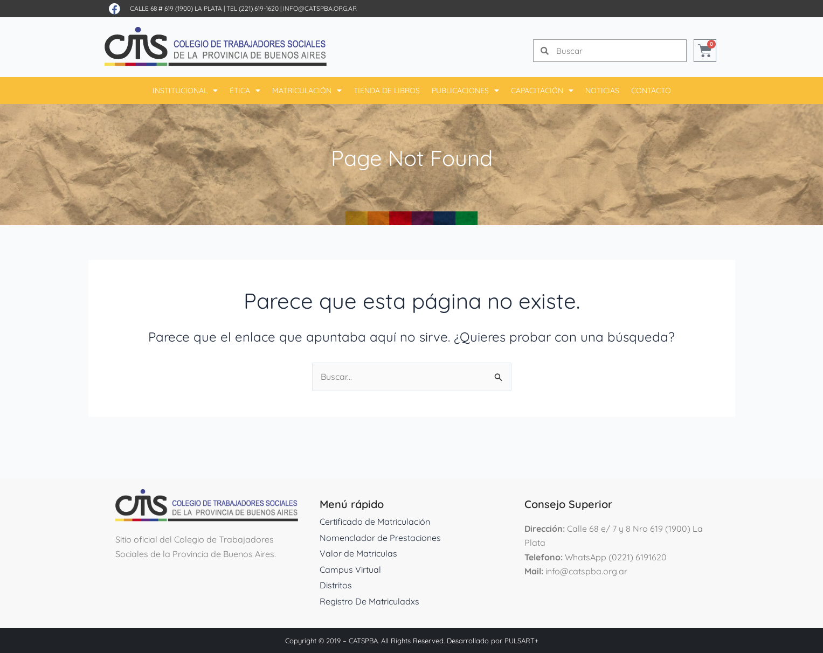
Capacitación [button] (542, 90)
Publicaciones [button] (465, 90)
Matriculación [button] (307, 90)
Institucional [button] (185, 90)
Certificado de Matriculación (375, 521)
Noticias (602, 90)
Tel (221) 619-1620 (252, 8)
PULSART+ (521, 640)
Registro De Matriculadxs (369, 601)
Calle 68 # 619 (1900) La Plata (176, 8)
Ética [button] (245, 90)
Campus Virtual (350, 569)
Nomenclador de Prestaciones (380, 537)
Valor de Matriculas (358, 553)
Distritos (336, 585)
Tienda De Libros (387, 90)
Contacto (651, 90)
